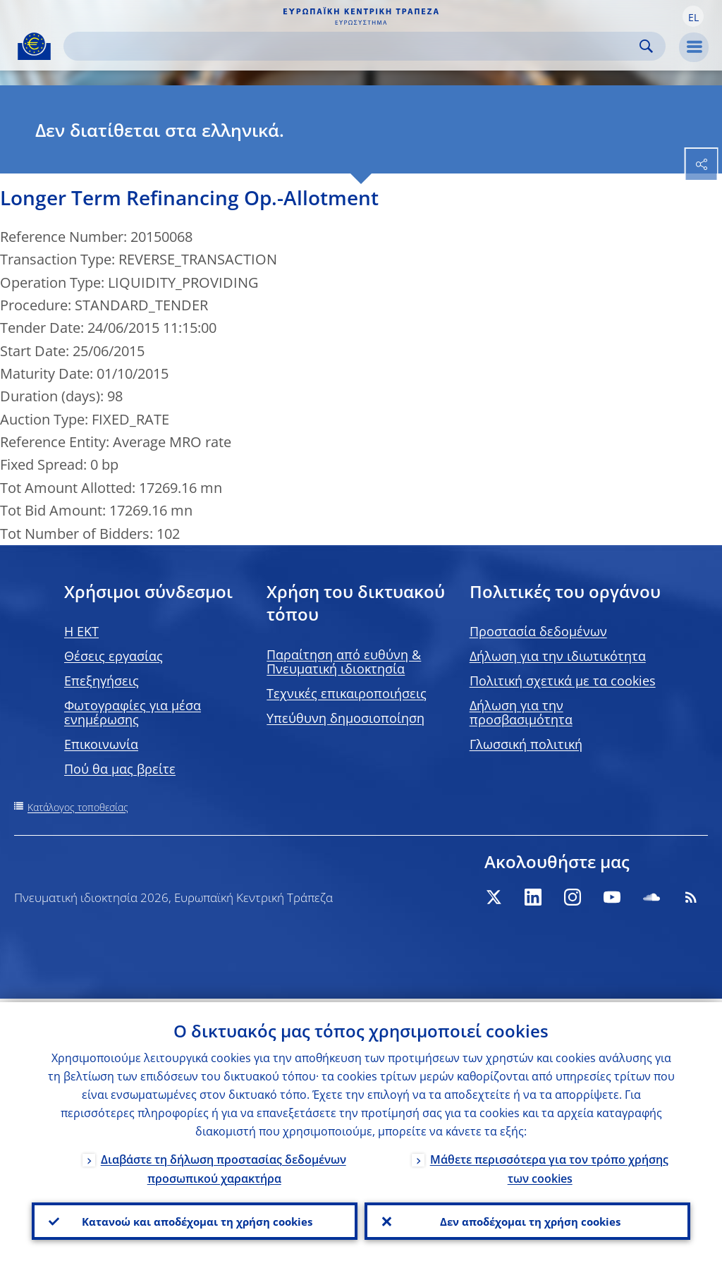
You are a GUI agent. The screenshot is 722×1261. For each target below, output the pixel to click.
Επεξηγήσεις (101, 680)
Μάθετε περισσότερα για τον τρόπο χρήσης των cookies (549, 1165)
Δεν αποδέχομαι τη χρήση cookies (528, 1219)
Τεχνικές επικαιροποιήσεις (347, 693)
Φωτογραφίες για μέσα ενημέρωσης (132, 712)
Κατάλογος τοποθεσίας (77, 807)
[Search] (353, 46)
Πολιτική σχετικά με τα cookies (563, 680)
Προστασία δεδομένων (538, 631)
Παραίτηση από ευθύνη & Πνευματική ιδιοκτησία (344, 661)
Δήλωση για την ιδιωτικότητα (558, 655)
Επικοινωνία (101, 744)
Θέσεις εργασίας (113, 655)
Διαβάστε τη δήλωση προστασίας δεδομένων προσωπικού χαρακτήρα (223, 1165)
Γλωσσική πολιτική (526, 744)
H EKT (81, 631)
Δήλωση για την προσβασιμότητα (521, 712)
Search (646, 46)
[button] (693, 16)
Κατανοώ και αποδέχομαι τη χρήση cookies (194, 1219)
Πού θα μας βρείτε (120, 768)
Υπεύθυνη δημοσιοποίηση (345, 717)
